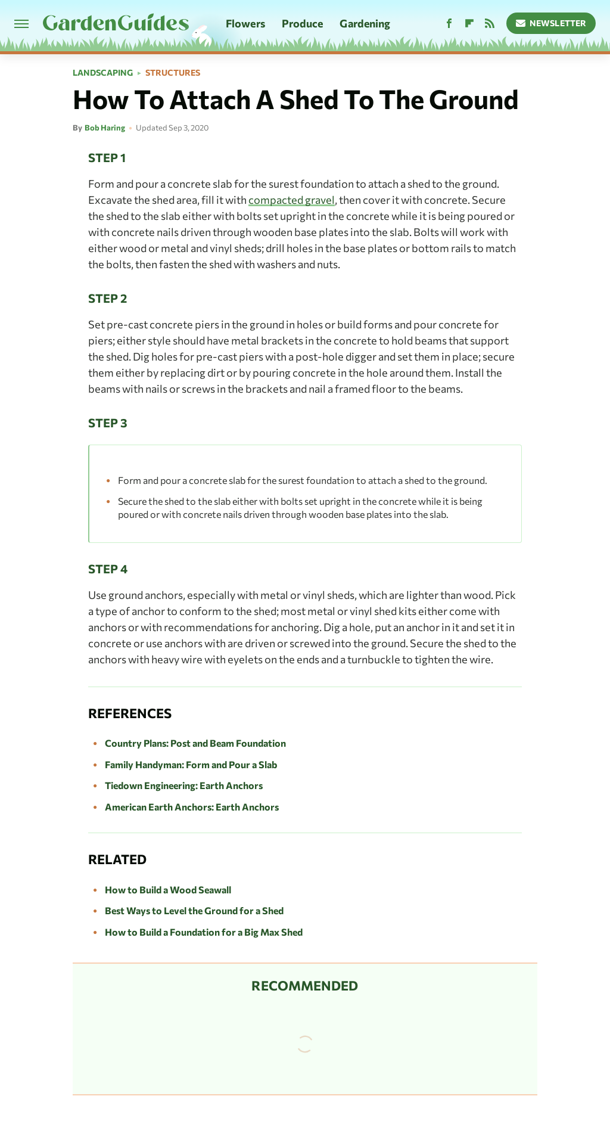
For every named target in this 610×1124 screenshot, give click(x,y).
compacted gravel (291, 199)
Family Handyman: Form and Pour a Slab (191, 764)
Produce (302, 23)
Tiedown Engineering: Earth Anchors (184, 785)
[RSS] (489, 23)
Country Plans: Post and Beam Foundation (195, 743)
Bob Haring (105, 127)
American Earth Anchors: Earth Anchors (192, 806)
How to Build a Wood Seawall (168, 889)
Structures (172, 73)
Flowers (245, 23)
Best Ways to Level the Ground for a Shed (194, 910)
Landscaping (103, 73)
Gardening (365, 23)
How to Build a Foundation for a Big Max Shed (204, 931)
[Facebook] (449, 23)
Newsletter (551, 23)
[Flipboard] (469, 23)
